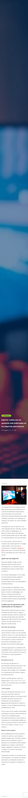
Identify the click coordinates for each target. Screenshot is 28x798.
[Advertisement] (14, 781)
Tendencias (6, 415)
